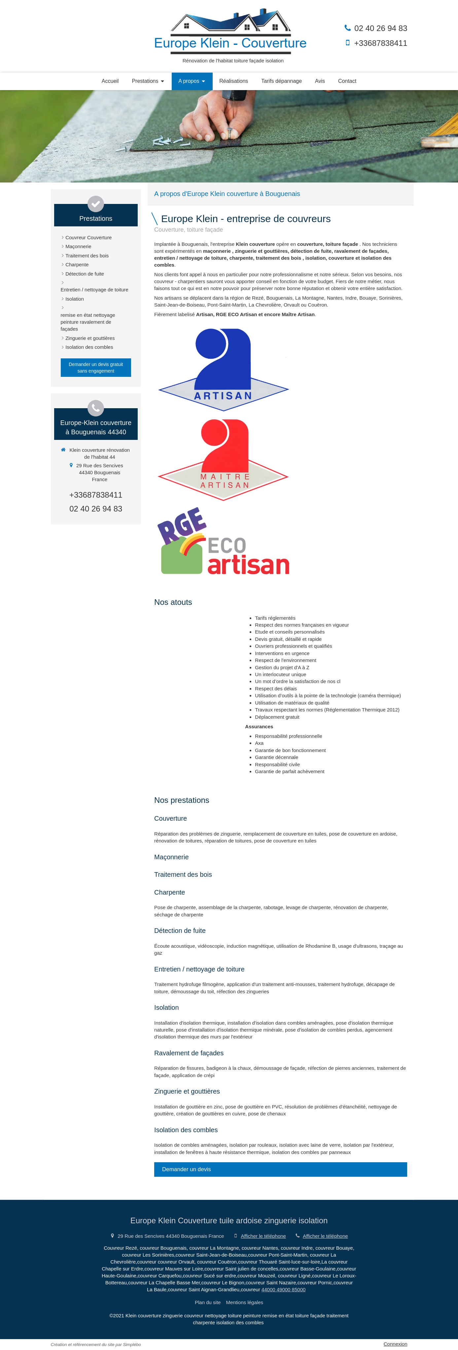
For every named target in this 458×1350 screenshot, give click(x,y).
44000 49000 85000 (283, 1289)
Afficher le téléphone (263, 1236)
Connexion (395, 1344)
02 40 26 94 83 (380, 28)
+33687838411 (380, 43)
